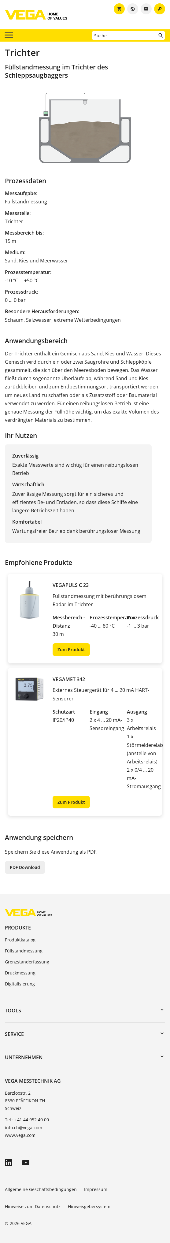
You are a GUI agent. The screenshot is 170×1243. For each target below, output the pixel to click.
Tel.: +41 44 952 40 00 (27, 1119)
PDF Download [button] (25, 867)
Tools (13, 1010)
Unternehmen (24, 1057)
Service (14, 1034)
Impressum (95, 1189)
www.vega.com (20, 1135)
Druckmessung (20, 973)
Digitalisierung (20, 984)
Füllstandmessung (23, 951)
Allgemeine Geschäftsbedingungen (41, 1189)
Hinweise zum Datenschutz (33, 1206)
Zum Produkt (71, 649)
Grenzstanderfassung (27, 962)
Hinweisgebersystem (89, 1206)
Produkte (18, 927)
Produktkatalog (20, 940)
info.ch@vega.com (23, 1127)
